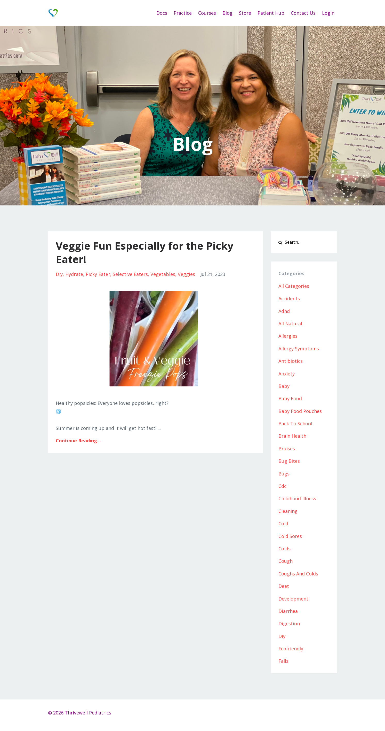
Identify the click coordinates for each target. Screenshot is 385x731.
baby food (290, 398)
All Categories (293, 286)
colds (284, 548)
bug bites (289, 461)
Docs (161, 13)
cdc (282, 486)
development (293, 599)
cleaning (288, 511)
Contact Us (303, 13)
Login (328, 13)
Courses (207, 13)
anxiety (286, 374)
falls (283, 661)
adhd (284, 311)
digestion (289, 623)
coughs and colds (298, 574)
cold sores (290, 536)
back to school (295, 423)
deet (283, 586)
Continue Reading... (78, 440)
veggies (186, 274)
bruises (286, 448)
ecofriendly (290, 648)
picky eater (98, 274)
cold (283, 523)
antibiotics (290, 361)
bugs (284, 474)
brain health (292, 436)
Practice (183, 13)
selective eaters (130, 274)
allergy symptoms (298, 348)
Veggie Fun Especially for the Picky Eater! (145, 252)
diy (59, 274)
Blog (227, 13)
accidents (289, 298)
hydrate (74, 274)
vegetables (162, 274)
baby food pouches (300, 411)
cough (285, 561)
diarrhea (288, 611)
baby (284, 386)
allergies (288, 336)
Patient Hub (271, 13)
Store (245, 13)
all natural (290, 323)
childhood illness (297, 498)
